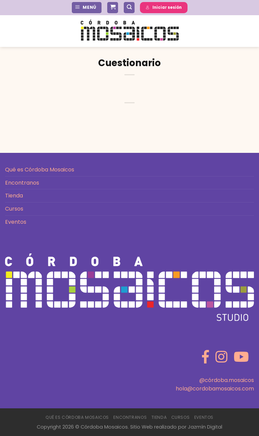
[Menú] (87, 7)
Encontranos (22, 183)
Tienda (14, 195)
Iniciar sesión (164, 7)
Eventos (15, 222)
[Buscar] (129, 7)
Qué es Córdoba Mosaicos (39, 169)
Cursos (14, 209)
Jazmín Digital (205, 427)
